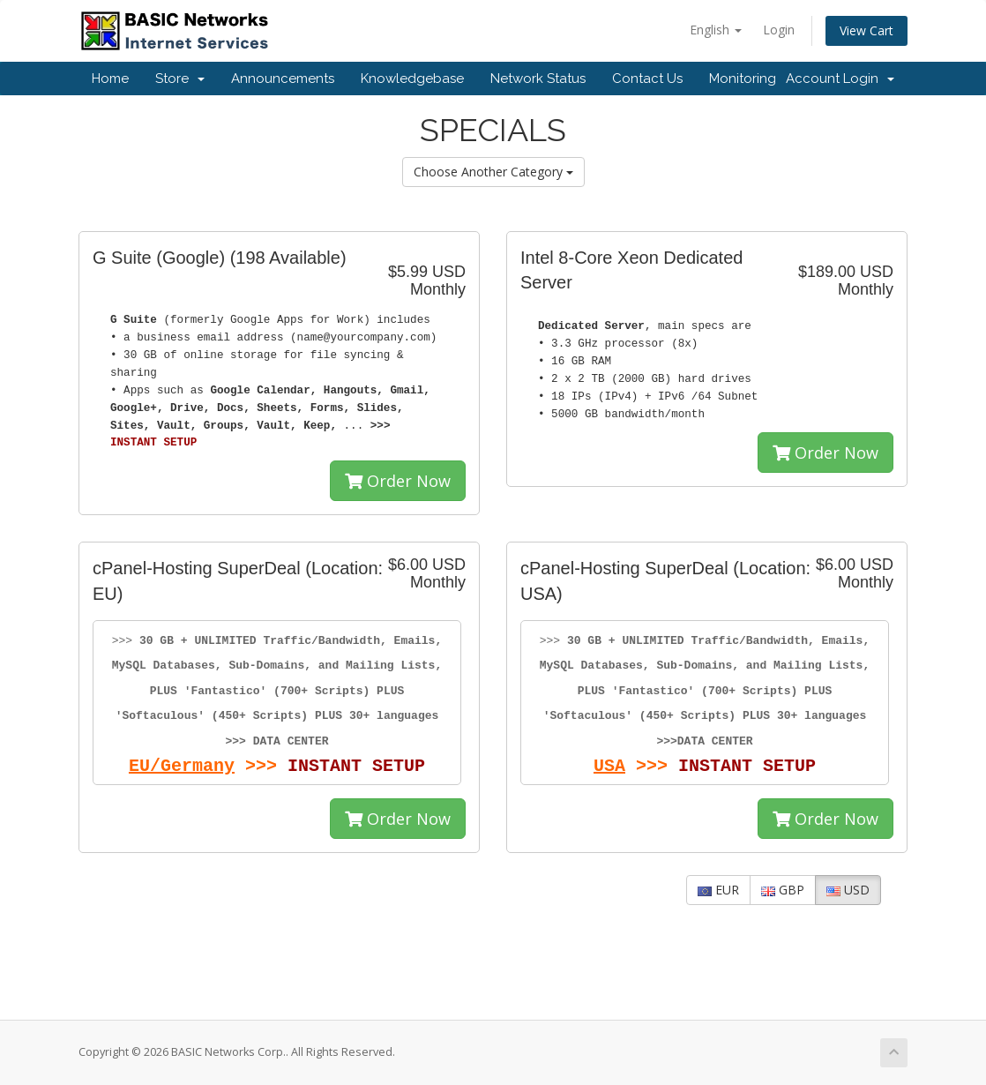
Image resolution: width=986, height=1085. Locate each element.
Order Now (398, 480)
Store (180, 78)
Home (110, 78)
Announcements (282, 78)
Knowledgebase (412, 78)
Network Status (538, 78)
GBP (782, 889)
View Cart (866, 30)
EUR (718, 889)
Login (779, 29)
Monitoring (742, 78)
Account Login (840, 78)
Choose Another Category (493, 171)
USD (848, 889)
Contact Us (647, 78)
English (716, 29)
